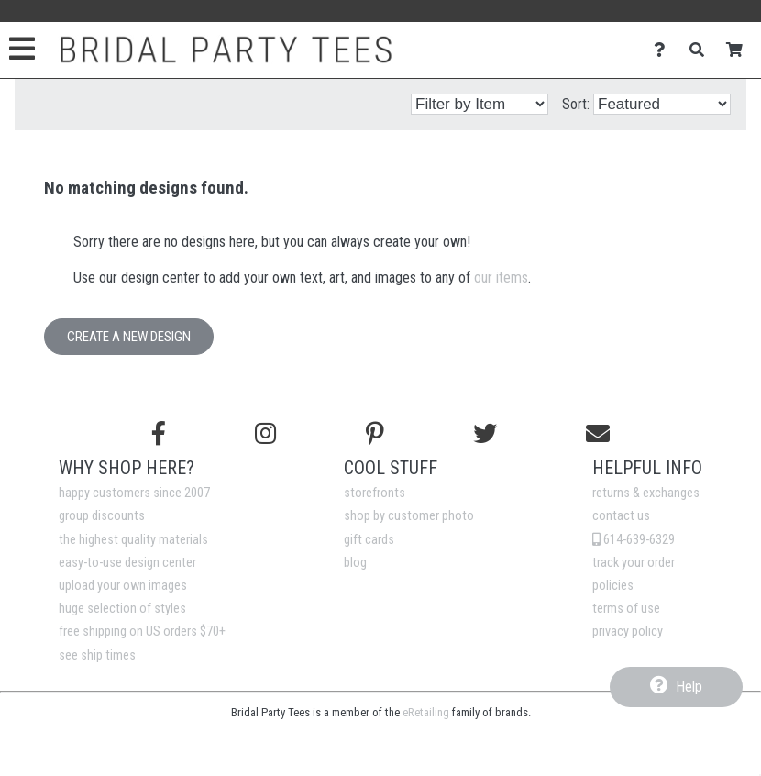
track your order (633, 563)
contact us (621, 516)
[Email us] (598, 434)
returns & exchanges (646, 493)
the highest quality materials (133, 540)
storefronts (374, 493)
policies (613, 585)
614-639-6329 (633, 540)
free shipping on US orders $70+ (142, 631)
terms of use (626, 608)
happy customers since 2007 (134, 493)
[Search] (702, 50)
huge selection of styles (122, 608)
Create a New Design (129, 336)
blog (355, 563)
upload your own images (123, 585)
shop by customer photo (409, 516)
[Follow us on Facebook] (158, 434)
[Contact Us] (664, 50)
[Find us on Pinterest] (375, 434)
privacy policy (627, 631)
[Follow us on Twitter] (485, 434)
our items (501, 277)
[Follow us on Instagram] (265, 434)
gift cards (369, 540)
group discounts (102, 516)
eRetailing (426, 712)
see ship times (97, 655)
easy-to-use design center (127, 563)
